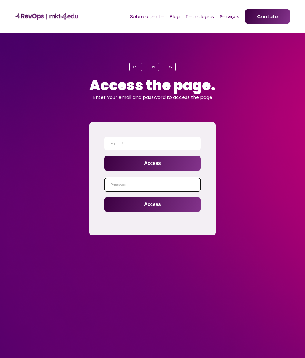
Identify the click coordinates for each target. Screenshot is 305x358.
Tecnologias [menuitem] (200, 16)
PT (135, 67)
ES (169, 67)
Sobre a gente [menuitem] (147, 16)
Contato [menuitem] (267, 16)
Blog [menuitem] (174, 16)
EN (152, 67)
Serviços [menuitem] (229, 16)
